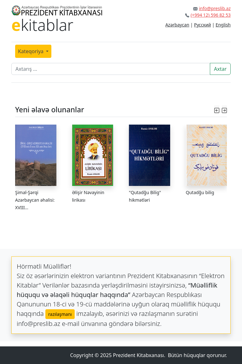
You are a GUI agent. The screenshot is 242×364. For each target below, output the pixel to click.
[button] (216, 109)
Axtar (220, 68)
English (223, 25)
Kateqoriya (31, 51)
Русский (202, 25)
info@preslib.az (215, 8)
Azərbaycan (177, 25)
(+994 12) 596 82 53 (211, 15)
